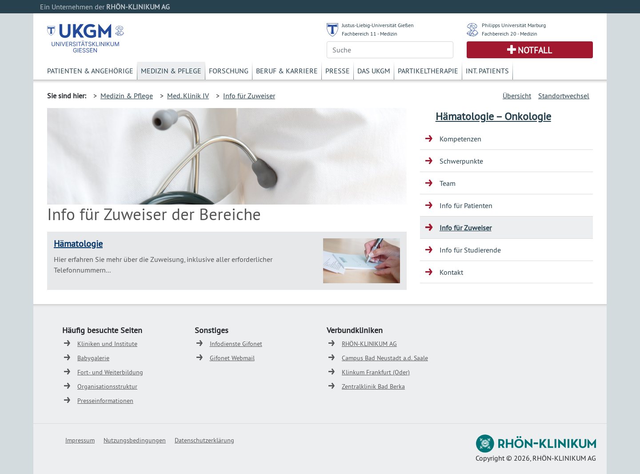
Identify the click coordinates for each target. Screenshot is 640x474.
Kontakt (451, 272)
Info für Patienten (466, 205)
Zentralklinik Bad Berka (373, 386)
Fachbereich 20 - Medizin (509, 33)
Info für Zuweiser (249, 95)
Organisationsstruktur (107, 386)
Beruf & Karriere (287, 70)
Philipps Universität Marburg (514, 25)
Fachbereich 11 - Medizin (369, 33)
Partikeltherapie (428, 70)
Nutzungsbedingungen (135, 440)
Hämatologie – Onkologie (493, 116)
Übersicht (517, 95)
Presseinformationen (105, 401)
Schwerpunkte (461, 161)
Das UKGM (373, 70)
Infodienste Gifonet (236, 344)
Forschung (228, 70)
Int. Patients (487, 70)
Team (448, 183)
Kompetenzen (460, 138)
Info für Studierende (470, 249)
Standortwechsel (563, 95)
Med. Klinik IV (188, 95)
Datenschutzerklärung (204, 440)
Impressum (80, 440)
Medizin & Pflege (171, 70)
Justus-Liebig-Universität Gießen (378, 25)
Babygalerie (93, 358)
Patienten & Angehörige (90, 70)
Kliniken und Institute (107, 344)
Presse (337, 70)
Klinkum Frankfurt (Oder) (376, 372)
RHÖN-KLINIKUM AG (369, 344)
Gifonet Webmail (232, 358)
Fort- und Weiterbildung (110, 372)
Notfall (535, 50)
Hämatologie (78, 243)
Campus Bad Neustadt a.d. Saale (385, 358)
